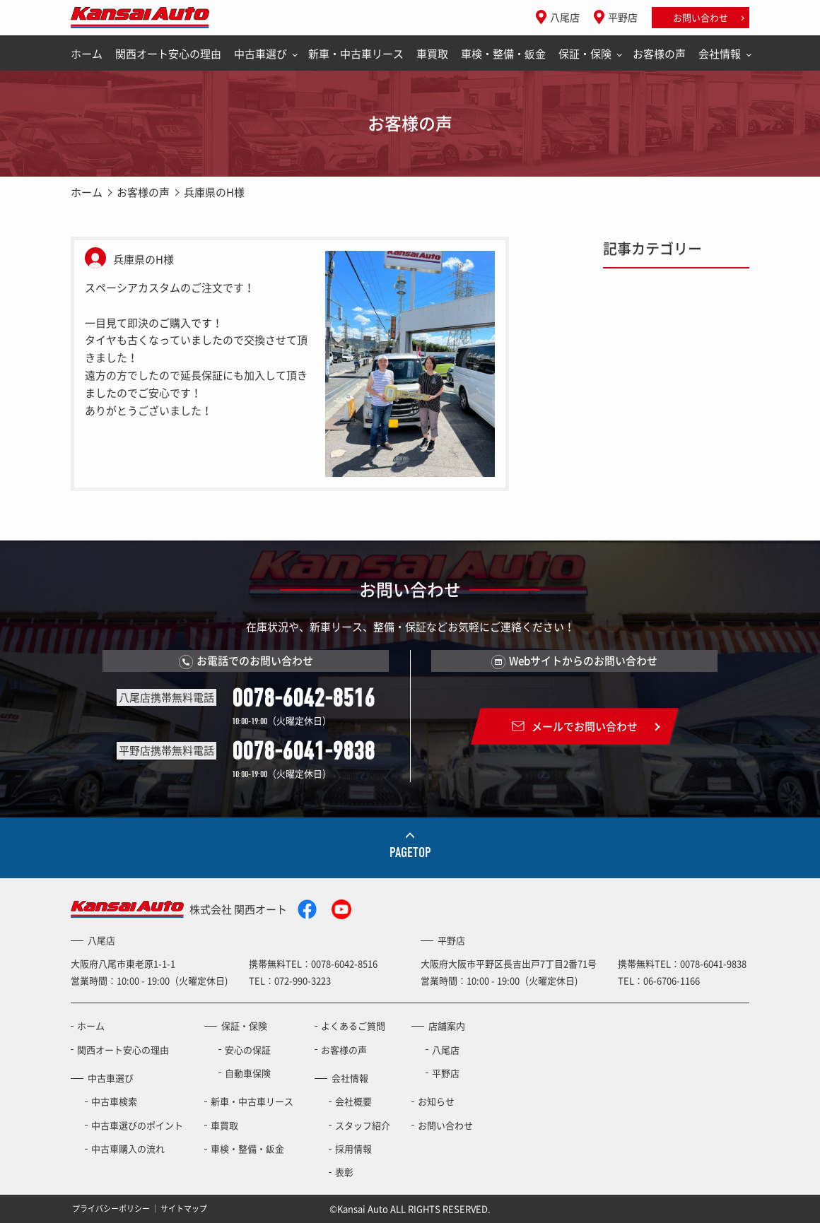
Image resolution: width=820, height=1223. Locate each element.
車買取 (432, 53)
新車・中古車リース (356, 53)
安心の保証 (248, 1049)
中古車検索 (114, 1101)
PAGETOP (410, 852)
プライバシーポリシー (111, 1209)
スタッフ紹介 (362, 1125)
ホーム (86, 53)
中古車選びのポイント (137, 1125)
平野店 (623, 17)
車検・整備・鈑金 (503, 53)
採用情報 (353, 1148)
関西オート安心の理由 (168, 53)
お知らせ (436, 1101)
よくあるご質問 (353, 1025)
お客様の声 (659, 53)
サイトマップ (183, 1209)
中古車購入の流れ (128, 1148)
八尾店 (565, 17)
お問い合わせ (700, 17)
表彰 (344, 1171)
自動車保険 (248, 1073)
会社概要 (353, 1101)
